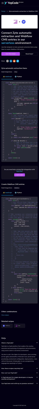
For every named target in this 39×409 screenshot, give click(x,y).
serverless (7, 43)
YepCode (19, 171)
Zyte (17, 326)
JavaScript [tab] (7, 77)
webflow (16, 188)
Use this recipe (11, 54)
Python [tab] (18, 77)
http (15, 72)
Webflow (6, 326)
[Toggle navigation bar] (2, 3)
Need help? (29, 54)
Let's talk (19, 175)
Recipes (3, 11)
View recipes (5, 315)
